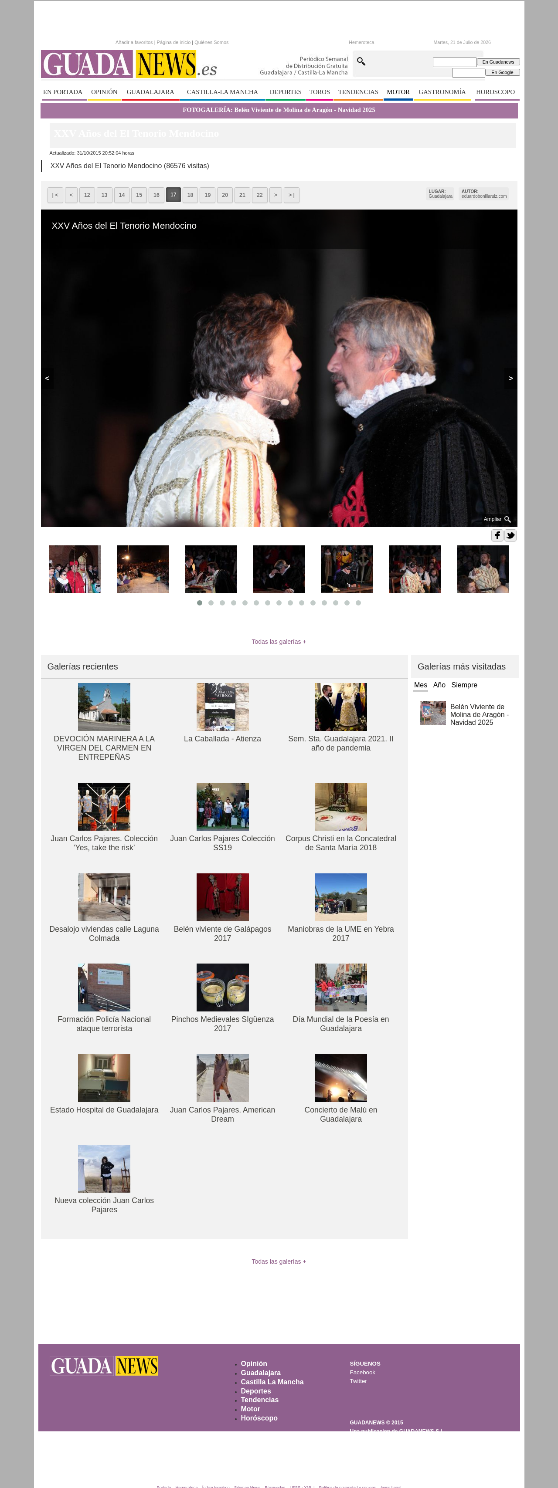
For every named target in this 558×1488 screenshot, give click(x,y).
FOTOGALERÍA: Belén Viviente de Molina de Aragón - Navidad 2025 (279, 109)
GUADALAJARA (150, 91)
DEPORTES (286, 91)
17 (173, 195)
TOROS (319, 91)
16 (156, 195)
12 (87, 195)
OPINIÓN (104, 91)
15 (139, 195)
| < (55, 195)
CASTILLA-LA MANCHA (222, 91)
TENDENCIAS (358, 91)
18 (190, 195)
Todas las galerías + (279, 641)
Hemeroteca (361, 42)
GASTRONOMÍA (442, 91)
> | (292, 195)
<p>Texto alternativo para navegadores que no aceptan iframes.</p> (191, 41)
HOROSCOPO (495, 91)
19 (207, 195)
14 (122, 195)
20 (225, 195)
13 (105, 195)
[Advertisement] (279, 1312)
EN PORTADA (62, 91)
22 (260, 195)
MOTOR (398, 91)
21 (242, 195)
